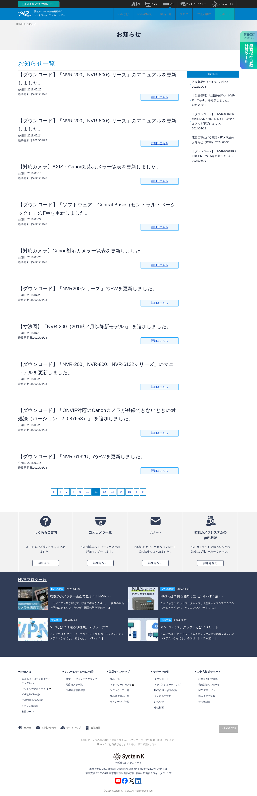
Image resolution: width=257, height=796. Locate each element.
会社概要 (159, 707)
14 (121, 491)
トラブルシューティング (167, 684)
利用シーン (28, 711)
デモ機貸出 (204, 701)
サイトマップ (73, 727)
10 (87, 491)
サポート (224, 14)
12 (104, 491)
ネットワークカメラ (193, 4)
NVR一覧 (115, 679)
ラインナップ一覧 (119, 701)
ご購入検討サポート (209, 671)
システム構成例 (30, 706)
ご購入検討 (204, 14)
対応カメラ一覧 (74, 684)
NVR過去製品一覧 (120, 696)
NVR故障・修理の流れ (166, 690)
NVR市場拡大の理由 (33, 700)
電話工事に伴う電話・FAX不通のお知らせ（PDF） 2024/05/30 (213, 140)
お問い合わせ (49, 727)
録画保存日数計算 (208, 679)
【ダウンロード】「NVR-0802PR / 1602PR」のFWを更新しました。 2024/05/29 (214, 156)
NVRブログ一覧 (32, 579)
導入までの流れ (206, 696)
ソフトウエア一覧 (119, 690)
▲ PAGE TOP (228, 728)
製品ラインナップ (119, 671)
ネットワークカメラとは (36, 688)
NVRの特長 (144, 14)
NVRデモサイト (206, 690)
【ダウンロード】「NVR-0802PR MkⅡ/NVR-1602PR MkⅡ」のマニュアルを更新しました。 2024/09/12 (213, 121)
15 (129, 491)
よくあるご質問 (162, 696)
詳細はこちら (159, 97)
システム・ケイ (223, 4)
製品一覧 (165, 14)
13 (112, 491)
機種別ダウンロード (209, 684)
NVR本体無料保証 (75, 690)
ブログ (184, 14)
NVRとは (123, 14)
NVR (168, 4)
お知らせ (159, 701)
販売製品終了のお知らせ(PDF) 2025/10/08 (211, 84)
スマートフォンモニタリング (81, 679)
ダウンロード (161, 679)
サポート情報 (161, 671)
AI (135, 4)
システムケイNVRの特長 (79, 671)
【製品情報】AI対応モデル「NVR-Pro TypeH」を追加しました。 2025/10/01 (213, 100)
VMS (151, 4)
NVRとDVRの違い (32, 694)
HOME (27, 727)
